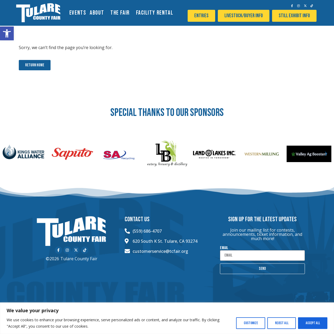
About (98, 12)
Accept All (312, 323)
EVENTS (77, 12)
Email (224, 248)
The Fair (121, 12)
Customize (249, 323)
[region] (167, 318)
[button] (7, 33)
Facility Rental (156, 12)
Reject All (281, 323)
